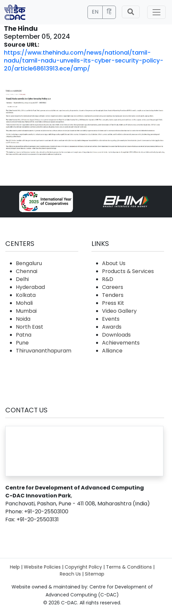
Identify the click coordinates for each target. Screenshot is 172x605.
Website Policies (42, 567)
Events (111, 319)
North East (29, 327)
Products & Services (128, 271)
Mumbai (26, 311)
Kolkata (26, 295)
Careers (112, 287)
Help (15, 567)
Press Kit (113, 303)
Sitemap (94, 574)
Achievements (121, 343)
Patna (23, 335)
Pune (22, 343)
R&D (107, 279)
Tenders (112, 295)
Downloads (116, 335)
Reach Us (70, 574)
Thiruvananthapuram (43, 350)
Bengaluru (29, 263)
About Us (113, 263)
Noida (23, 319)
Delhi (22, 279)
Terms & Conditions (129, 567)
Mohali (24, 303)
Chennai (26, 271)
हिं (109, 12)
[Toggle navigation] (156, 12)
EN (95, 12)
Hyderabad (30, 287)
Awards (111, 327)
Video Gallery (119, 311)
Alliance (112, 350)
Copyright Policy (83, 567)
